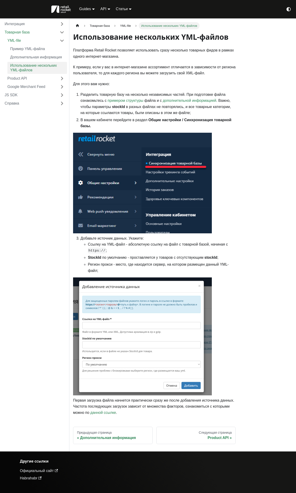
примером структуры (125, 100)
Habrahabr (31, 478)
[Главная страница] (77, 25)
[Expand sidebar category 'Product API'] (62, 78)
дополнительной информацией (189, 100)
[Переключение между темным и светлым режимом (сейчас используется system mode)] (288, 9)
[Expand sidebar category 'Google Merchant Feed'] (62, 86)
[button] (34, 24)
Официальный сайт (39, 471)
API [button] (103, 9)
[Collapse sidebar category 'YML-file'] (62, 40)
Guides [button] (85, 9)
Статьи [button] (122, 9)
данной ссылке (103, 413)
